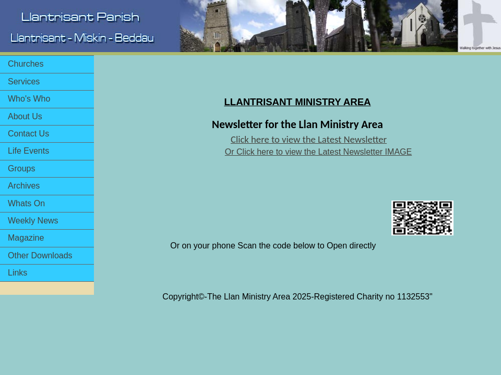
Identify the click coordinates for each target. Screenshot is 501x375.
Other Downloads (40, 255)
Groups (21, 168)
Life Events (28, 150)
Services (24, 81)
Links (17, 272)
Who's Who (29, 98)
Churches (25, 63)
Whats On (26, 203)
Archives (24, 185)
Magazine (26, 237)
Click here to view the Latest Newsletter (309, 139)
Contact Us (28, 133)
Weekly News (33, 220)
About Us (25, 116)
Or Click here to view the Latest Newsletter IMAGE (318, 151)
